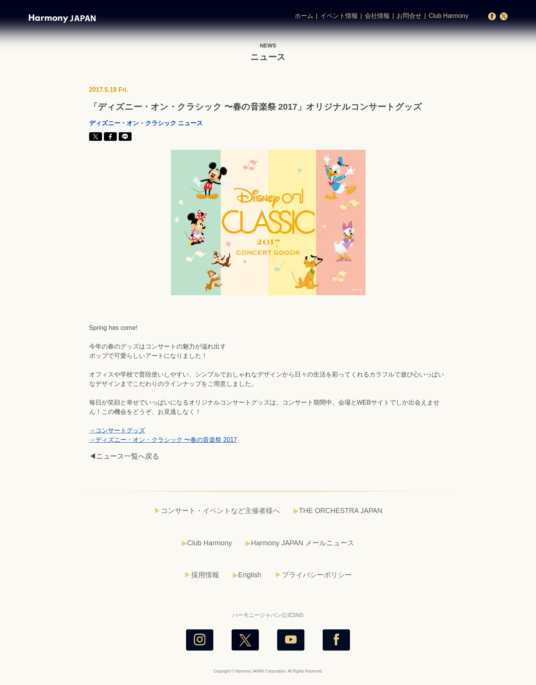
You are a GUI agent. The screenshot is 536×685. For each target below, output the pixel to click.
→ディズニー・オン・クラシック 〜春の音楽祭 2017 (163, 439)
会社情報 (377, 15)
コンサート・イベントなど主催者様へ (220, 511)
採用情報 (205, 575)
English (249, 575)
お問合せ (409, 15)
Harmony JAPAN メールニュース (303, 543)
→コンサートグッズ (117, 430)
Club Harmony (448, 15)
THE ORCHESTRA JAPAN (341, 511)
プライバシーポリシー (317, 575)
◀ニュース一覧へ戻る (124, 456)
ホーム (304, 15)
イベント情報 (339, 15)
